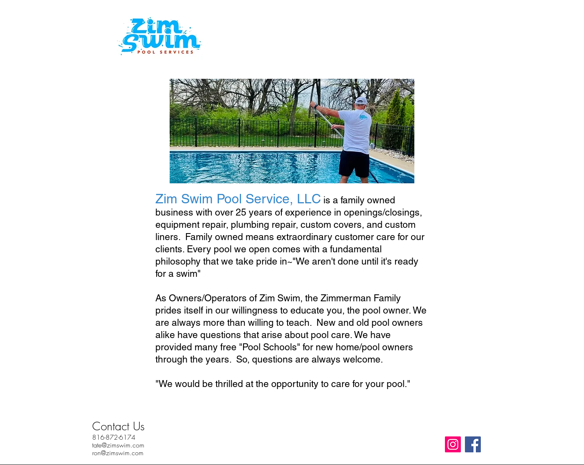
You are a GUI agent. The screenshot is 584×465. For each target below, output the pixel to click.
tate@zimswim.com (118, 445)
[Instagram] (453, 444)
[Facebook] (473, 444)
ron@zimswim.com (118, 452)
